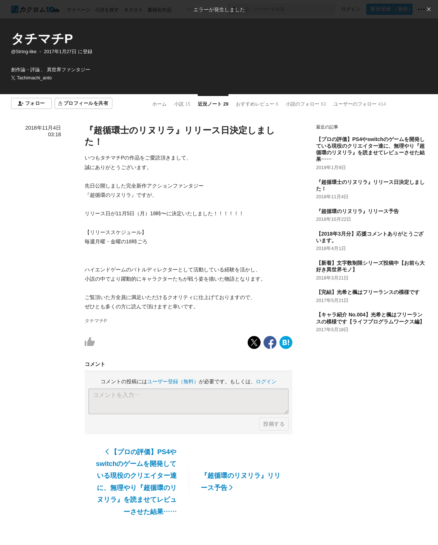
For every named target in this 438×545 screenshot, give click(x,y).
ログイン (266, 381)
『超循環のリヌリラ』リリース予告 (241, 481)
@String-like (24, 51)
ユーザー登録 (173, 381)
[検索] (233, 9)
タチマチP (42, 38)
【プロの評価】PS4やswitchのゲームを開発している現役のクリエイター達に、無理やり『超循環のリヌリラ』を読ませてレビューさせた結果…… (136, 481)
